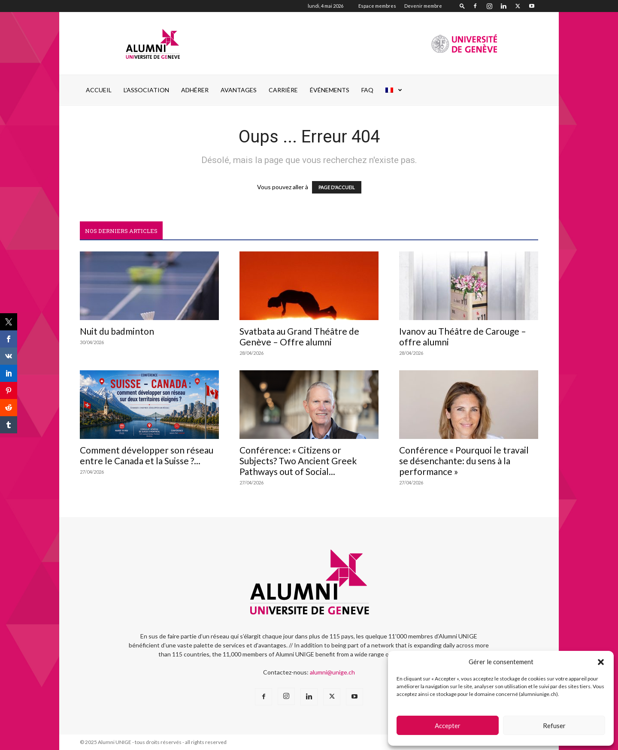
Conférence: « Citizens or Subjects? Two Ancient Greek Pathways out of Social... (298, 461)
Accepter (447, 725)
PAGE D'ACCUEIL (336, 187)
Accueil (99, 90)
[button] (601, 662)
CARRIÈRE (283, 90)
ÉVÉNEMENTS (329, 90)
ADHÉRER (195, 90)
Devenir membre (423, 6)
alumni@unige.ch (332, 672)
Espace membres (377, 6)
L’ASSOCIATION (146, 90)
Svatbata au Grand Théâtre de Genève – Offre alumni (299, 336)
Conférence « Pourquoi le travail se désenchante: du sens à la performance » (464, 461)
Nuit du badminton (117, 331)
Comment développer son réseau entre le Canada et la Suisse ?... (146, 455)
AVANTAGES (239, 90)
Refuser (554, 725)
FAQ (367, 90)
